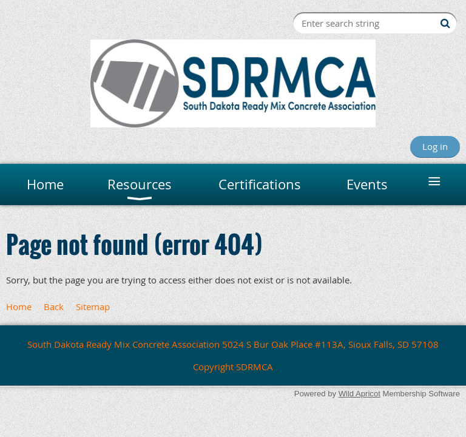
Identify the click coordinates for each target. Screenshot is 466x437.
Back (54, 306)
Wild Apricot (359, 393)
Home (19, 306)
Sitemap (93, 306)
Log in (435, 146)
